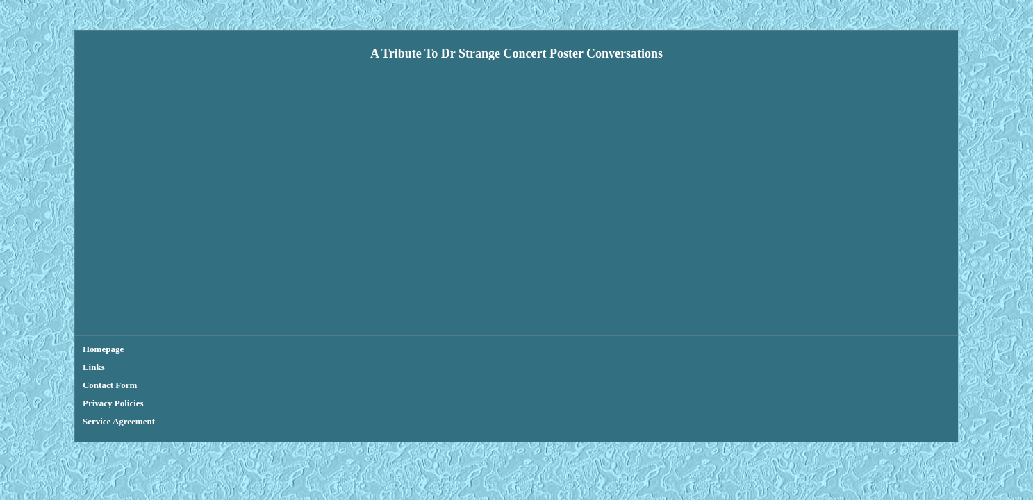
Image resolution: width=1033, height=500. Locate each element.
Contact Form (197, 349)
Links (146, 349)
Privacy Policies (266, 349)
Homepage (103, 349)
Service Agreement (344, 349)
